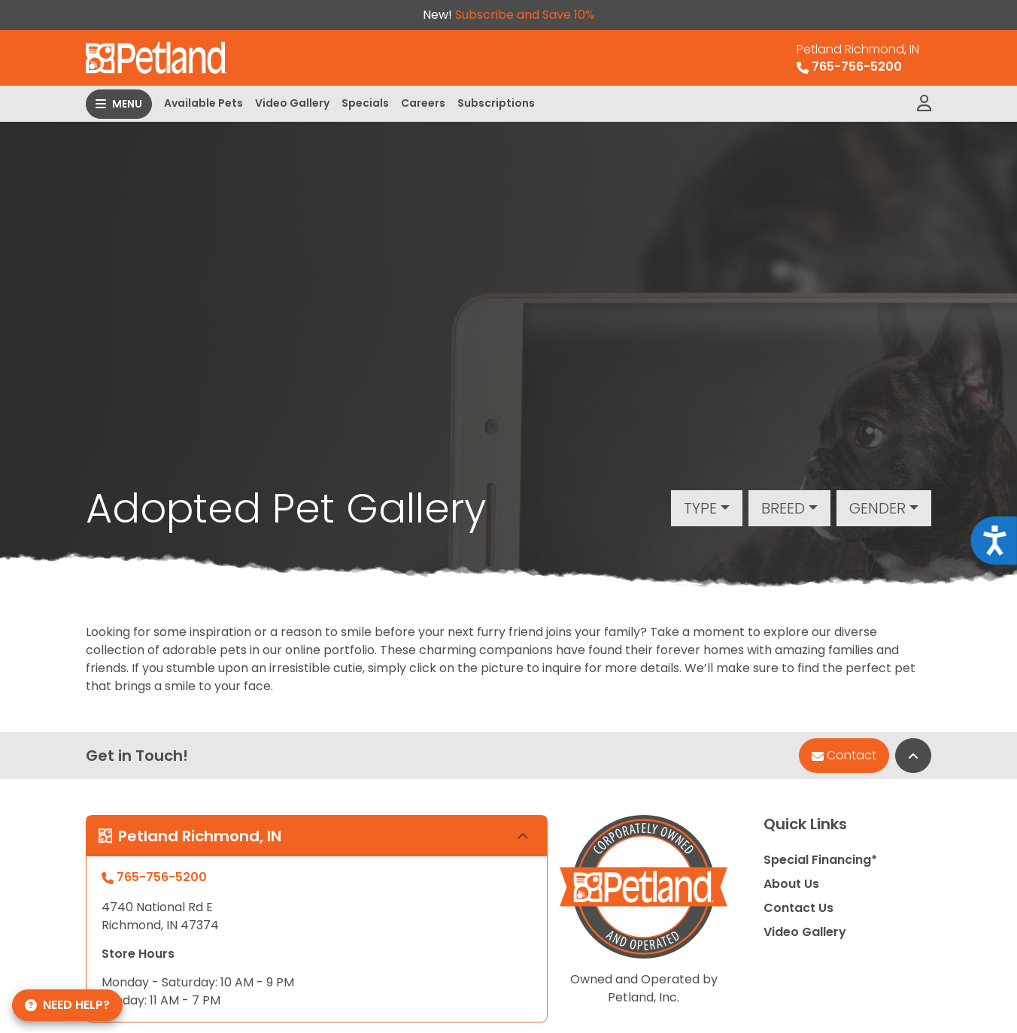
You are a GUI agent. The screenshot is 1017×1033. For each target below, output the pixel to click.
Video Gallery (292, 103)
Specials (365, 103)
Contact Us (798, 907)
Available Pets (203, 103)
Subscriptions (496, 103)
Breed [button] (783, 508)
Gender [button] (877, 508)
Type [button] (700, 508)
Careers (423, 103)
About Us (791, 883)
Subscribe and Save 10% (524, 14)
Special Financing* (820, 859)
